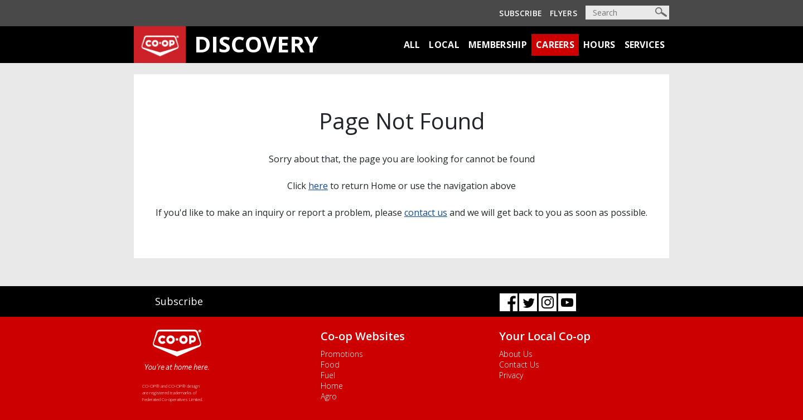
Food (330, 364)
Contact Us (519, 364)
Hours (599, 44)
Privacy (511, 375)
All (412, 44)
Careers (555, 44)
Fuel (328, 375)
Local (444, 44)
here (318, 186)
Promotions (342, 354)
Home (332, 385)
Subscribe (520, 13)
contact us (425, 212)
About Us (516, 354)
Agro (329, 396)
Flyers (563, 13)
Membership (497, 44)
